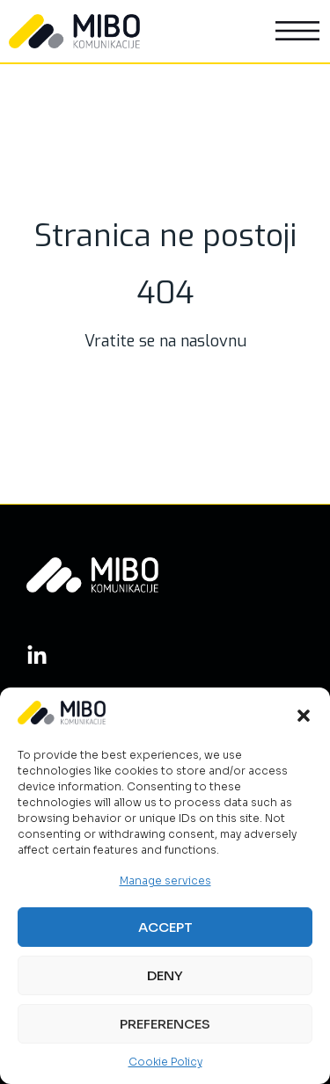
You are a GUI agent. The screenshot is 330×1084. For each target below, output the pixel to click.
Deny (165, 975)
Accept (165, 927)
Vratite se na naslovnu (165, 341)
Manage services (165, 880)
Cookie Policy (165, 1061)
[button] (303, 715)
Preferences (165, 1023)
